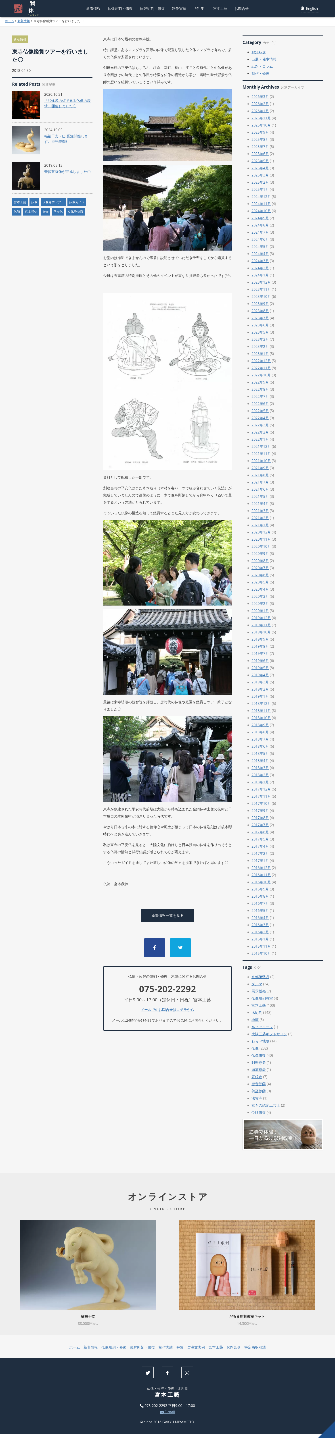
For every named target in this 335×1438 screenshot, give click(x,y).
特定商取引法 (255, 1347)
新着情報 (93, 7)
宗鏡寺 (256, 1076)
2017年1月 (260, 860)
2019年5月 (260, 667)
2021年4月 (260, 503)
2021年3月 (260, 510)
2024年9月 (260, 218)
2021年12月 (261, 446)
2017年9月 (260, 810)
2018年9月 (260, 724)
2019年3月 (260, 682)
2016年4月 (260, 917)
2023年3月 (260, 339)
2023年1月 (260, 353)
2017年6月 (260, 832)
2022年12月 (261, 360)
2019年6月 (260, 660)
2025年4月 (260, 168)
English (309, 7)
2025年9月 (260, 132)
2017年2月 (260, 853)
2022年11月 (261, 367)
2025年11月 (261, 118)
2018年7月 (260, 739)
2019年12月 (261, 617)
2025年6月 (260, 153)
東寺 (45, 212)
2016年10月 (261, 882)
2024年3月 (260, 260)
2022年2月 (260, 432)
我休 (31, 7)
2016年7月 (260, 903)
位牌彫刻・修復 (152, 7)
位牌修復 (258, 1112)
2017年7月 (260, 824)
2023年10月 (261, 296)
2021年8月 (260, 475)
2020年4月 (260, 589)
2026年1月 (260, 110)
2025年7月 (260, 146)
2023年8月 (260, 310)
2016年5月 (260, 910)
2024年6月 (260, 239)
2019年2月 (260, 689)
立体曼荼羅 (75, 212)
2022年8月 (260, 389)
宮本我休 (31, 212)
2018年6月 (260, 746)
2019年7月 (260, 653)
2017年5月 (260, 839)
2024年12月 (261, 196)
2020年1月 (260, 610)
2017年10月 (261, 803)
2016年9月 (260, 889)
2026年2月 (260, 103)
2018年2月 (260, 774)
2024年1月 (260, 275)
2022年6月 (260, 403)
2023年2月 (260, 346)
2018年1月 (260, 782)
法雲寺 (256, 1098)
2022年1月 (260, 439)
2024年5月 (260, 246)
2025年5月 (260, 160)
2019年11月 (261, 625)
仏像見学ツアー (53, 202)
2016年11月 (261, 874)
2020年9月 (260, 553)
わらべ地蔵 (260, 1041)
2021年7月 (260, 482)
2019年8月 (260, 646)
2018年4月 (260, 760)
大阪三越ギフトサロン (269, 1033)
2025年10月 (261, 125)
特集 (200, 7)
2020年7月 (260, 567)
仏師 (17, 212)
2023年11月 (261, 289)
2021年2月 (260, 517)
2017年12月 (261, 789)
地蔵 (255, 1019)
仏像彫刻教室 (262, 998)
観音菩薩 (258, 1083)
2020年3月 (260, 596)
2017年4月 (260, 846)
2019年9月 (260, 639)
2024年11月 (261, 203)
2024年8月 (260, 225)
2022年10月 (261, 375)
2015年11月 (261, 946)
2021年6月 (260, 489)
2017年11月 (261, 796)
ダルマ (256, 983)
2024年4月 (260, 253)
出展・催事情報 (263, 59)
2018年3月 (260, 767)
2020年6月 (260, 575)
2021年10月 (261, 460)
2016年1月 (260, 939)
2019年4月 (260, 674)
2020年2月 (260, 603)
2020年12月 (261, 532)
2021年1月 (260, 525)
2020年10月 (261, 546)
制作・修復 (260, 73)
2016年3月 (260, 924)
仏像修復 (258, 1055)
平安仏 (58, 212)
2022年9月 (260, 382)
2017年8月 (260, 817)
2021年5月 (260, 496)
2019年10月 (261, 632)
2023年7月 (260, 317)
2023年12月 (261, 282)
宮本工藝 (220, 7)
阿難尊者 (258, 1062)
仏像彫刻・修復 (120, 7)
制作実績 (179, 7)
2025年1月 (260, 189)
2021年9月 (260, 467)
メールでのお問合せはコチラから (167, 1009)
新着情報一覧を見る (167, 915)
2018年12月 (261, 703)
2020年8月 (260, 560)
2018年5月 (260, 753)
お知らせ (258, 52)
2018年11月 (261, 710)
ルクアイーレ (262, 1026)
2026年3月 (260, 96)
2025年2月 (260, 182)
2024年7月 (260, 232)
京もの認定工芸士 (265, 1105)
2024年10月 (261, 210)
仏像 (34, 202)
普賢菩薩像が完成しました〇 (67, 171)
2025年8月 (260, 139)
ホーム (9, 21)
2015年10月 (261, 953)
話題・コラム (262, 66)
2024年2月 (260, 268)
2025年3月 (260, 175)
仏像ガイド (77, 202)
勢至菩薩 (258, 1091)
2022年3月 (260, 425)
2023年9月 (260, 303)
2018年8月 (260, 732)
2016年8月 (260, 896)
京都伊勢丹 (260, 976)
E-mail (167, 1411)
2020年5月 (260, 582)
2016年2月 (260, 932)
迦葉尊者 (258, 1069)
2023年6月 (260, 325)
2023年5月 (260, 332)
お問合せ (241, 7)
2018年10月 (261, 717)
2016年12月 (261, 867)
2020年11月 (261, 539)
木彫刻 (256, 1012)
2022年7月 (260, 396)
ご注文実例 (196, 1347)
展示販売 (258, 991)
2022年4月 (260, 417)
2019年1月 (260, 696)
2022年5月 (260, 410)
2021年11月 (261, 453)
